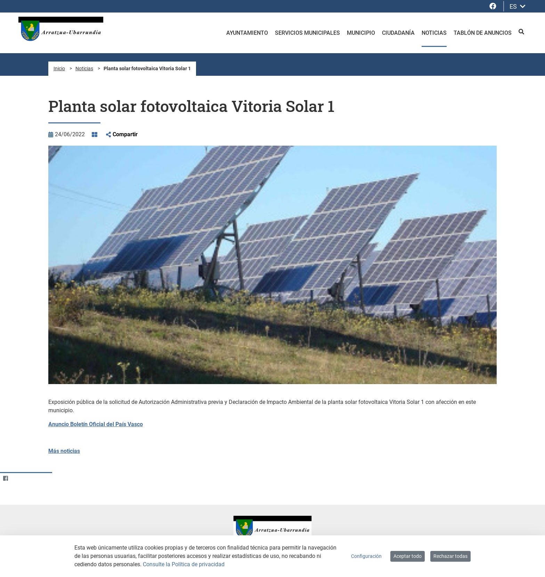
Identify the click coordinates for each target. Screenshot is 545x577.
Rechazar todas (450, 556)
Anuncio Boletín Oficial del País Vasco (95, 424)
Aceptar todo (407, 556)
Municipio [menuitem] (361, 33)
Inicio (59, 68)
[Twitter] (19, 478)
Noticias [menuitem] (434, 33)
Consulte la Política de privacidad (184, 564)
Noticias (84, 68)
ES (518, 6)
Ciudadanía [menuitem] (398, 33)
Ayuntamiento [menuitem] (247, 33)
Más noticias (64, 451)
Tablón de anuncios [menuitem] (483, 33)
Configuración (366, 556)
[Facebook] (5, 478)
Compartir (125, 134)
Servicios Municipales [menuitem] (307, 33)
